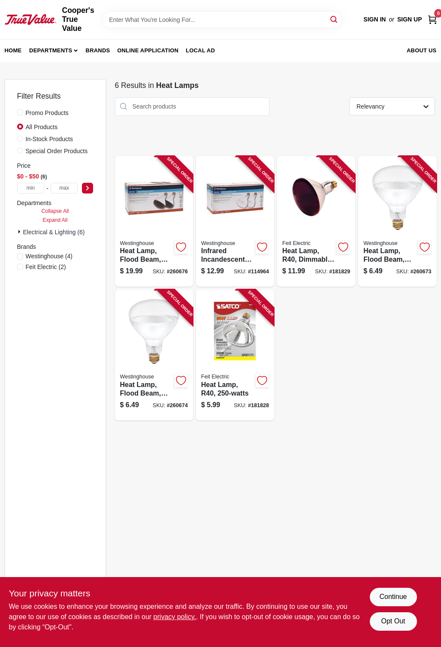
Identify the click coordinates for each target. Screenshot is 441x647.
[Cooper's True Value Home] (30, 19)
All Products (42, 127)
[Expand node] (20, 231)
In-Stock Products (49, 139)
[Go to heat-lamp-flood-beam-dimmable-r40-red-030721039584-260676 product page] (154, 221)
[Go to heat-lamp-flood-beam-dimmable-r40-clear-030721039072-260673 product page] (397, 221)
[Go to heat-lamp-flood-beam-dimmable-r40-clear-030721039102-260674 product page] (154, 355)
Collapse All (55, 211)
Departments (50, 50)
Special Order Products (57, 151)
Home (13, 50)
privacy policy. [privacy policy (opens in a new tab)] (175, 616)
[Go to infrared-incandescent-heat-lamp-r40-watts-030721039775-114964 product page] (235, 221)
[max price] (64, 188)
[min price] (31, 188)
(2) (46, 266)
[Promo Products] (20, 112)
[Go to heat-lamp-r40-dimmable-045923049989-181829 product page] (316, 221)
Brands (98, 50)
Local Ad (200, 50)
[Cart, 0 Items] (432, 19)
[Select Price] (87, 188)
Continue (393, 596)
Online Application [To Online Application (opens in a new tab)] (147, 50)
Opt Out (393, 621)
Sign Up (409, 19)
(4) (49, 256)
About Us (422, 50)
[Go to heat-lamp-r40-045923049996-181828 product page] (235, 355)
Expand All (55, 220)
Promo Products (47, 113)
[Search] (334, 19)
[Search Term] (222, 19)
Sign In (374, 19)
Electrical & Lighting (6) (54, 232)
